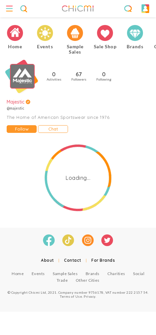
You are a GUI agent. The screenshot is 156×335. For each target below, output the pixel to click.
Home (18, 273)
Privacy (89, 296)
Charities (116, 273)
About (47, 260)
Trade (62, 280)
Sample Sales (65, 273)
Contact (72, 260)
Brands (93, 273)
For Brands (103, 260)
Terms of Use (71, 296)
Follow (22, 129)
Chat (53, 129)
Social (138, 273)
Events (38, 273)
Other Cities (88, 280)
